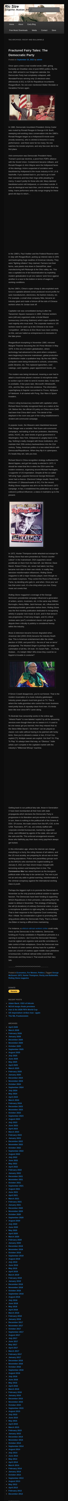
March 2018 (13, 1313)
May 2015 (12, 1421)
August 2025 (14, 1052)
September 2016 (15, 1370)
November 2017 (15, 1326)
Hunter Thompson (30, 975)
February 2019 (15, 1278)
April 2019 (13, 1271)
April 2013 (13, 1487)
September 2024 (15, 1087)
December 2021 (15, 1176)
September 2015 (15, 1408)
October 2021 (14, 1183)
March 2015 (13, 1427)
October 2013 (14, 1475)
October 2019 (14, 1252)
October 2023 (14, 1113)
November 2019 (15, 1249)
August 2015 (14, 1411)
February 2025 (15, 1071)
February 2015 (15, 1430)
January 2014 (14, 1471)
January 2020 (14, 1243)
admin (39, 60)
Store (54, 30)
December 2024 (15, 1078)
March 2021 (13, 1198)
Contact (44, 30)
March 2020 (13, 1236)
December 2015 (15, 1398)
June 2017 (13, 1341)
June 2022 (13, 1160)
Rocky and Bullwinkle (48, 975)
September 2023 (15, 1116)
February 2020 (15, 1240)
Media (34, 30)
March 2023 (13, 1132)
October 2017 (14, 1329)
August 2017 (14, 1335)
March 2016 (13, 1389)
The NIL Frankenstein (18, 1016)
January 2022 (14, 1173)
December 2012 (15, 1494)
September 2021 (15, 1186)
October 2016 (14, 1367)
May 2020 (12, 1230)
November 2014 (15, 1440)
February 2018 (15, 1316)
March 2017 (13, 1351)
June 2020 (13, 1227)
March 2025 (13, 1068)
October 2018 (14, 1290)
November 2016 (15, 1364)
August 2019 (14, 1259)
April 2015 (13, 1424)
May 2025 (12, 1062)
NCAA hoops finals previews (21, 1006)
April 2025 (13, 1065)
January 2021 (14, 1205)
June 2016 (13, 1379)
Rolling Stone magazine (18, 978)
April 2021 (13, 1195)
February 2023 (15, 1135)
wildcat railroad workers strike (35, 928)
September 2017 (15, 1332)
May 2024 (12, 1094)
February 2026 (15, 1033)
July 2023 (12, 1122)
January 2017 (14, 1357)
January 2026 (14, 1036)
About (20, 24)
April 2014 (13, 1462)
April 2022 (13, 1167)
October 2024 (14, 1084)
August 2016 (14, 1373)
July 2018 (12, 1300)
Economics (21, 973)
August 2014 (14, 1449)
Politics (41, 973)
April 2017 (13, 1348)
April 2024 (13, 1097)
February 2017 (15, 1354)
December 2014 (15, 1437)
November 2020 (15, 1211)
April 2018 (13, 1310)
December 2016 (15, 1360)
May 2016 (12, 1383)
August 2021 (14, 1189)
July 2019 (12, 1262)
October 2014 (14, 1443)
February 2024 (15, 1103)
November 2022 (15, 1144)
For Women (32, 973)
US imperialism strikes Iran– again (24, 1013)
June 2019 (13, 1265)
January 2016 (14, 1395)
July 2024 (12, 1090)
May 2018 (12, 1306)
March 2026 (13, 1030)
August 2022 (14, 1154)
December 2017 (15, 1322)
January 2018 (14, 1319)
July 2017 (12, 1338)
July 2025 (12, 1055)
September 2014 (15, 1446)
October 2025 (14, 1046)
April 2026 (13, 1027)
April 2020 (13, 1233)
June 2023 (13, 1125)
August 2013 (14, 1481)
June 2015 (13, 1418)
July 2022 (12, 1157)
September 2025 (15, 1049)
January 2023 (14, 1138)
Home (11, 24)
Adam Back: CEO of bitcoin (21, 1003)
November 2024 (15, 1081)
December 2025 (15, 1040)
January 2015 (14, 1433)
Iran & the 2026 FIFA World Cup (22, 1009)
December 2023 (15, 1106)
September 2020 (15, 1217)
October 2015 (14, 1405)
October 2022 (14, 1148)
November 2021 (15, 1179)
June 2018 (13, 1303)
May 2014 (12, 1459)
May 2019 (12, 1268)
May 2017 (12, 1344)
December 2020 (15, 1208)
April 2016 (13, 1386)
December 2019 (15, 1246)
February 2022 (15, 1170)
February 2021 (15, 1202)
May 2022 (12, 1163)
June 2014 (13, 1456)
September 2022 (15, 1151)
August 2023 (14, 1119)
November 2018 (15, 1287)
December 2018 (15, 1284)
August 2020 (14, 1221)
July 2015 (12, 1414)
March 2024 (13, 1100)
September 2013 (15, 1478)
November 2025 (15, 1043)
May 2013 (12, 1484)
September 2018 (15, 1294)
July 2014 (12, 1453)
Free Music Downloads (18, 30)
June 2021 (13, 1192)
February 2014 (15, 1468)
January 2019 (14, 1281)
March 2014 (13, 1465)
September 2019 (15, 1256)
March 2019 (13, 1275)
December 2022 (15, 1141)
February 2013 (15, 1491)
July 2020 (12, 1224)
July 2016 (12, 1376)
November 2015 (15, 1402)
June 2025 (13, 1059)
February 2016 (15, 1392)
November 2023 (15, 1109)
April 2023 (13, 1129)
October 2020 (14, 1214)
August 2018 (14, 1297)
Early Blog (31, 24)
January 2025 (14, 1075)
